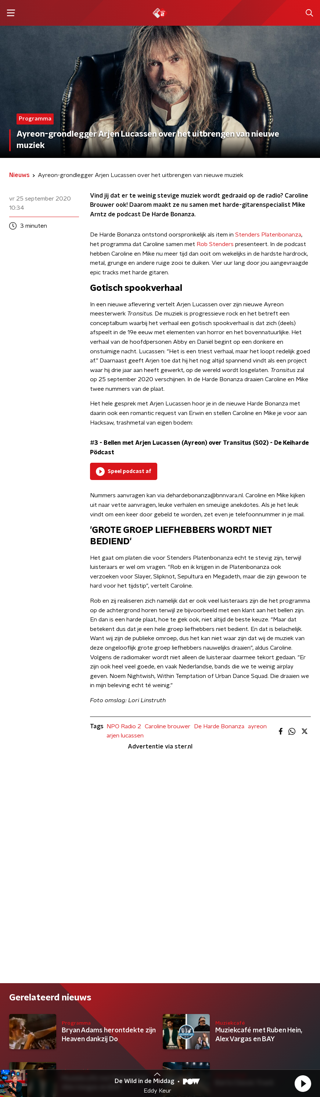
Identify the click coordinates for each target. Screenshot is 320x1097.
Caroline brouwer (167, 726)
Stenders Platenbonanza (268, 235)
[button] (302, 1083)
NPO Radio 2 (124, 726)
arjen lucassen (125, 736)
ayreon (257, 726)
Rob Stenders (215, 244)
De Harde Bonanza (219, 726)
